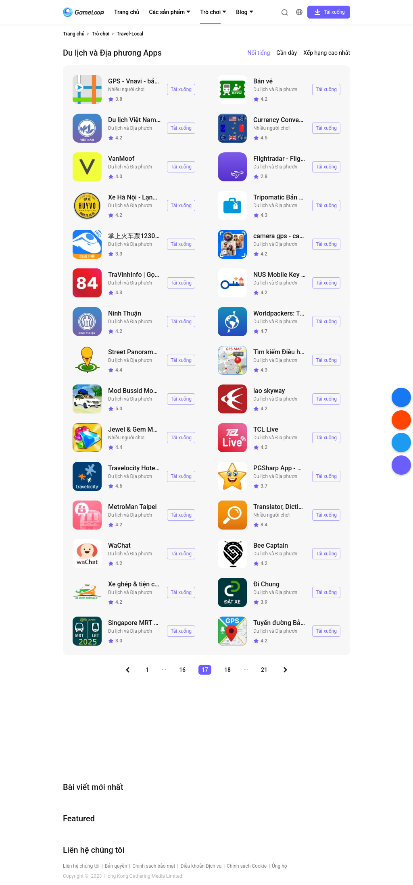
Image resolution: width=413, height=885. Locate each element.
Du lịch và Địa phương (276, 89)
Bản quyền (116, 866)
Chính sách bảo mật (153, 866)
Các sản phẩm (167, 12)
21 (264, 670)
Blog (241, 12)
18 (227, 670)
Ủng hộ (279, 866)
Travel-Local (130, 34)
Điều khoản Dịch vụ (200, 866)
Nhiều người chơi (126, 89)
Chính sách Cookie (247, 866)
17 (205, 670)
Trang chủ (126, 12)
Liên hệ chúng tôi (81, 866)
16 (182, 670)
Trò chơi (210, 12)
